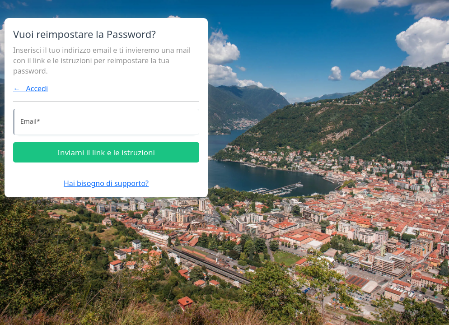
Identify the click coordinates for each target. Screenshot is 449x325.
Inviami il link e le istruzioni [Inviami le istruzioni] (106, 152)
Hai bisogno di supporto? (106, 183)
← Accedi (30, 88)
